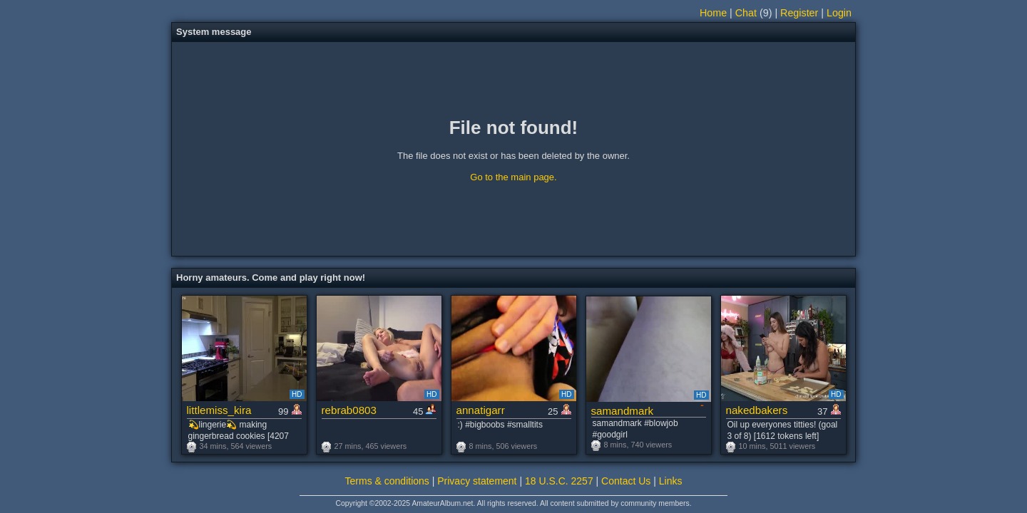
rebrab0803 (349, 410)
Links (671, 481)
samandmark (622, 411)
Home (713, 13)
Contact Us (625, 481)
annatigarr (480, 410)
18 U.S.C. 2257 (559, 481)
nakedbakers (757, 410)
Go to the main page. (513, 177)
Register (799, 13)
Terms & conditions (387, 481)
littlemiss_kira (219, 410)
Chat (746, 13)
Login (839, 13)
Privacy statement (476, 481)
